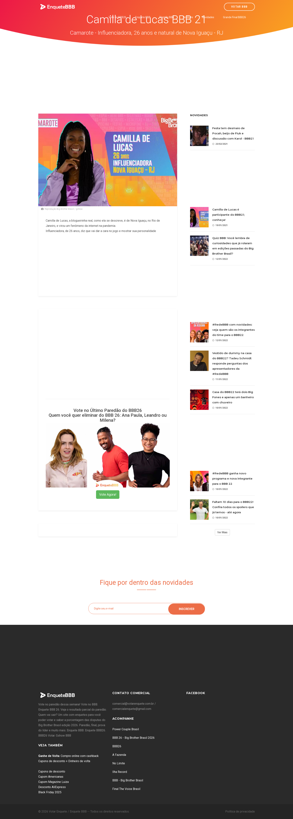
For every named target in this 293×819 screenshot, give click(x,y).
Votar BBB (239, 6)
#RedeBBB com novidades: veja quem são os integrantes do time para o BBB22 (233, 330)
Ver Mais (222, 532)
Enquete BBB (142, 17)
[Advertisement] (147, 74)
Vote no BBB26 (117, 17)
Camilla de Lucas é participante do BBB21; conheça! (228, 215)
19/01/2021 (220, 225)
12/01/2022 (220, 259)
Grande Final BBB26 (234, 17)
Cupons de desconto (51, 771)
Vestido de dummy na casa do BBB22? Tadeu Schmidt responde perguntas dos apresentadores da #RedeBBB (232, 363)
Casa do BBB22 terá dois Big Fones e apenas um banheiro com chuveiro (233, 397)
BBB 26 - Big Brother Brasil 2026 (133, 738)
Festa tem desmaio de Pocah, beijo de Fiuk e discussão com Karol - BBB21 (233, 133)
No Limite (118, 763)
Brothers (188, 17)
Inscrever (186, 608)
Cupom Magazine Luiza (53, 782)
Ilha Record (119, 772)
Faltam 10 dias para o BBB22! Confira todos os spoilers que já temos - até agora (233, 507)
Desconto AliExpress (52, 787)
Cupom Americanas (50, 776)
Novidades (208, 17)
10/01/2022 (220, 407)
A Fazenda (119, 755)
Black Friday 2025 (49, 792)
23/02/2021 (220, 143)
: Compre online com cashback (68, 756)
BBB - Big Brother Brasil (127, 780)
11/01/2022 (220, 379)
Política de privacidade (240, 811)
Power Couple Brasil (125, 729)
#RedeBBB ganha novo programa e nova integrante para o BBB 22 (232, 478)
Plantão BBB (166, 17)
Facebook (195, 693)
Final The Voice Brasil (126, 789)
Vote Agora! (107, 494)
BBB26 (116, 746)
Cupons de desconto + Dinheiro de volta (64, 761)
